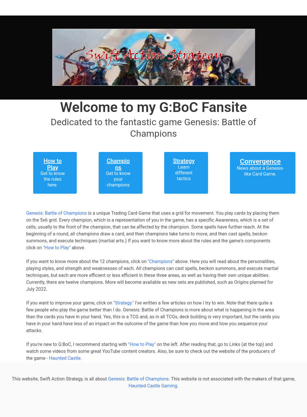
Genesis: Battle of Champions (56, 213)
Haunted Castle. (65, 358)
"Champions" (161, 261)
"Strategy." (124, 303)
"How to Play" (56, 247)
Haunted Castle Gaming (153, 386)
